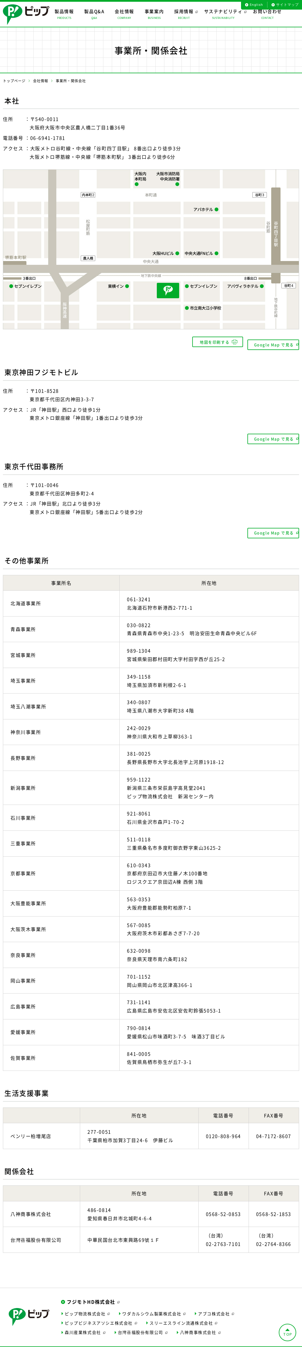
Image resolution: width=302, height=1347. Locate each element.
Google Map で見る (269, 342)
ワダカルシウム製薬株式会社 (151, 1305)
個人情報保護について (133, 1342)
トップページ (14, 80)
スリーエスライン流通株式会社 (181, 1314)
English (256, 5)
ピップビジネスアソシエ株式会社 (99, 1314)
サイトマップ (287, 5)
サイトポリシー (46, 1342)
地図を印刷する (208, 342)
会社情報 (40, 80)
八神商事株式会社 (198, 1323)
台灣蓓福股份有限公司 (140, 1323)
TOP (287, 1325)
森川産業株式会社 (83, 1323)
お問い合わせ (168, 1342)
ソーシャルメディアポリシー (87, 1342)
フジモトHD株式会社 (91, 1292)
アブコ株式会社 (214, 1305)
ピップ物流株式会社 (85, 1305)
